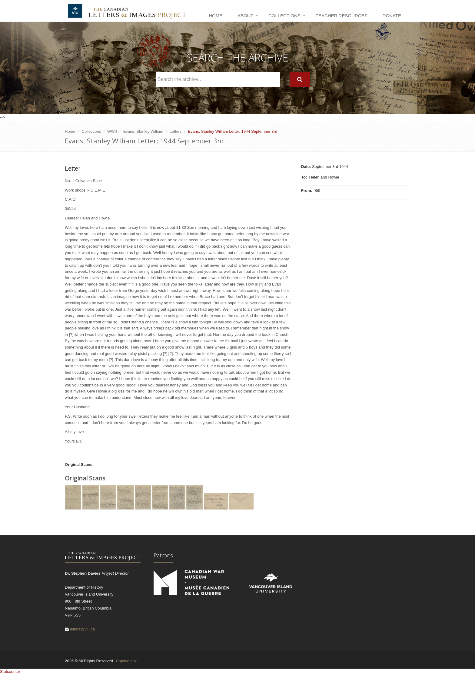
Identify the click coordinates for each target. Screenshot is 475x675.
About (245, 15)
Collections (284, 15)
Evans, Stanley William (143, 131)
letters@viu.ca (82, 629)
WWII (112, 131)
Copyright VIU (128, 661)
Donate (392, 15)
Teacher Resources (341, 15)
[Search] (300, 79)
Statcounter (10, 671)
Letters (176, 131)
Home (215, 15)
